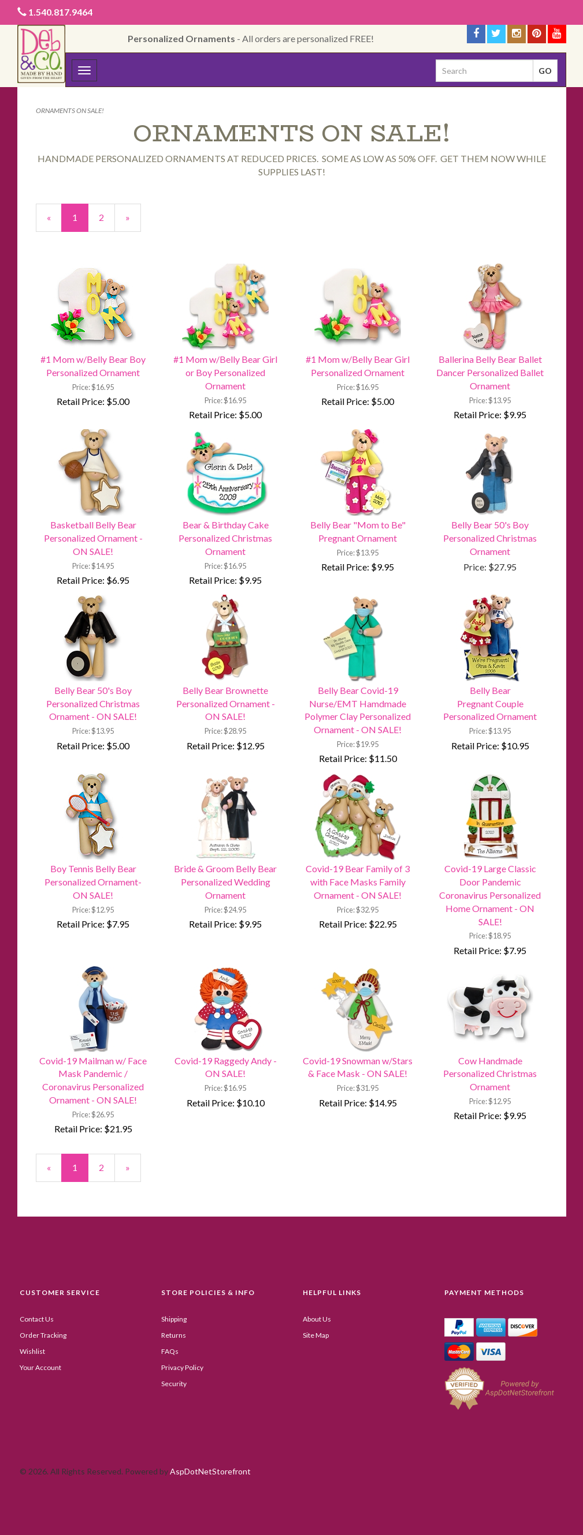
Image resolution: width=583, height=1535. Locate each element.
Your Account (40, 1367)
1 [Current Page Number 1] (80, 221)
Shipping (174, 1319)
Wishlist (32, 1351)
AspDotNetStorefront (210, 1471)
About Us (317, 1319)
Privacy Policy (182, 1367)
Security (174, 1383)
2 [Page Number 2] (107, 217)
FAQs (170, 1351)
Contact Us (37, 1319)
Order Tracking (43, 1335)
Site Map (316, 1335)
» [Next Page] (133, 221)
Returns (173, 1335)
